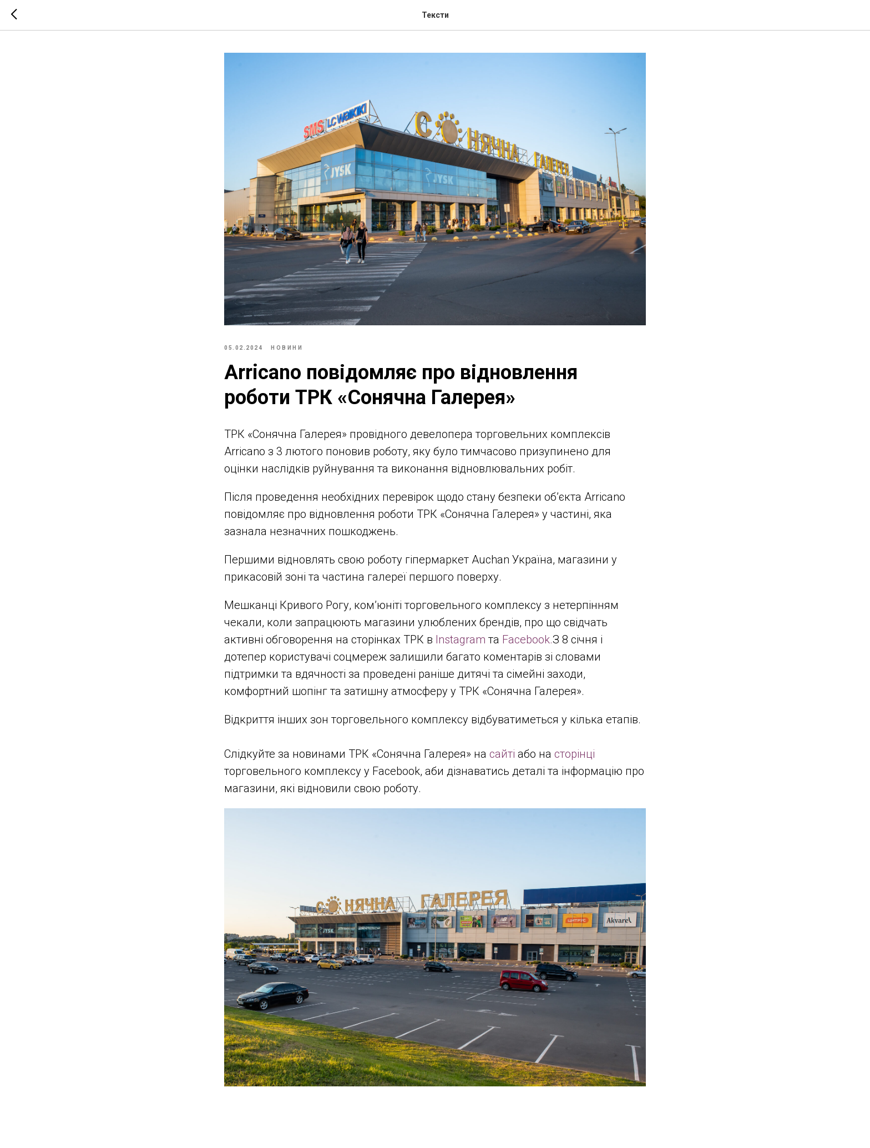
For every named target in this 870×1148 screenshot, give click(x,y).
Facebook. (527, 639)
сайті (502, 754)
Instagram (460, 639)
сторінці (574, 754)
